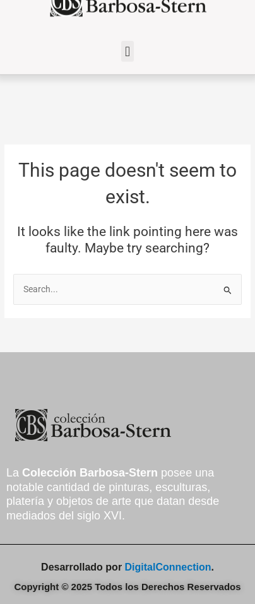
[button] (127, 45)
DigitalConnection (168, 567)
